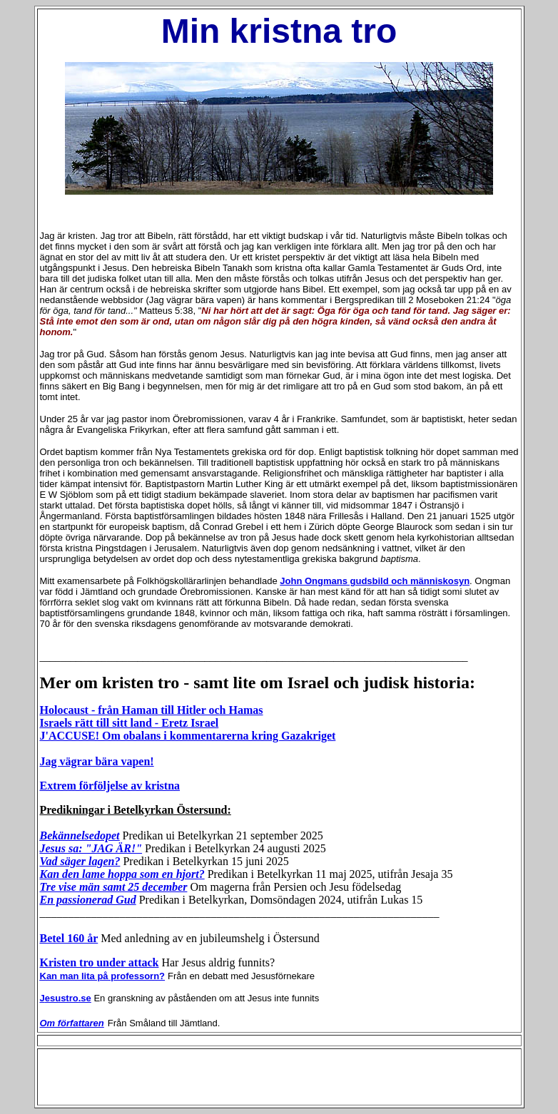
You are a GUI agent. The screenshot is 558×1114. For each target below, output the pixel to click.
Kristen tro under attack (99, 962)
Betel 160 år (69, 938)
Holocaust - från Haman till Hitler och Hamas (151, 710)
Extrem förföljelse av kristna (110, 786)
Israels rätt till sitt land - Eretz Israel (129, 723)
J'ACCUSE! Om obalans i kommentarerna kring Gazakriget (188, 736)
